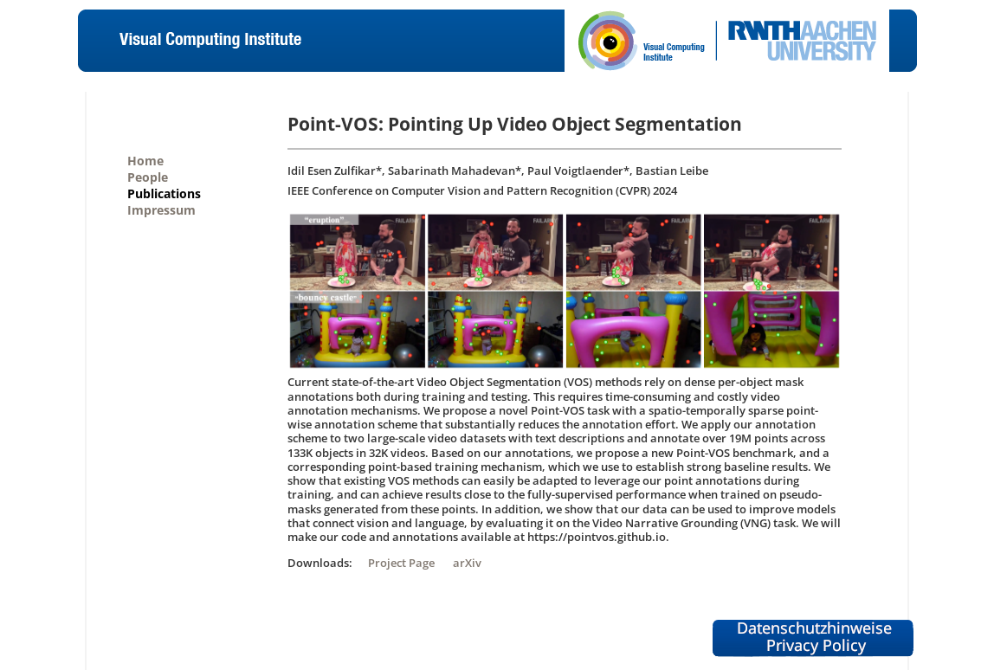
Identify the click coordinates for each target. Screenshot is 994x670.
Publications (164, 193)
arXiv (467, 562)
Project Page (401, 562)
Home (145, 160)
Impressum (161, 210)
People (147, 177)
